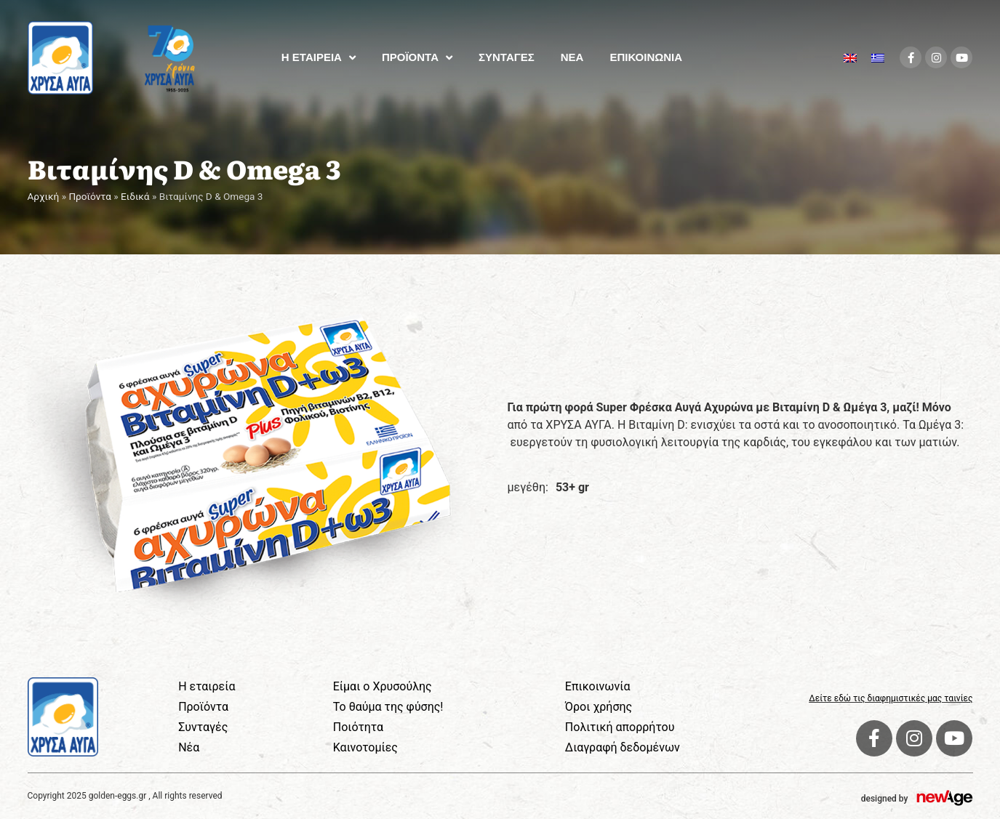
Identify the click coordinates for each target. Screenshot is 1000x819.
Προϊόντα (89, 196)
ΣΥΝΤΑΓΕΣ (507, 57)
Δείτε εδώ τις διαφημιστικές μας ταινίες (890, 698)
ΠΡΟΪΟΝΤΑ (417, 57)
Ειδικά (135, 196)
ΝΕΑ (572, 57)
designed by (884, 799)
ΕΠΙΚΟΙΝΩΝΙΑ (645, 57)
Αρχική (44, 196)
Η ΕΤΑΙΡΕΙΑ (318, 57)
